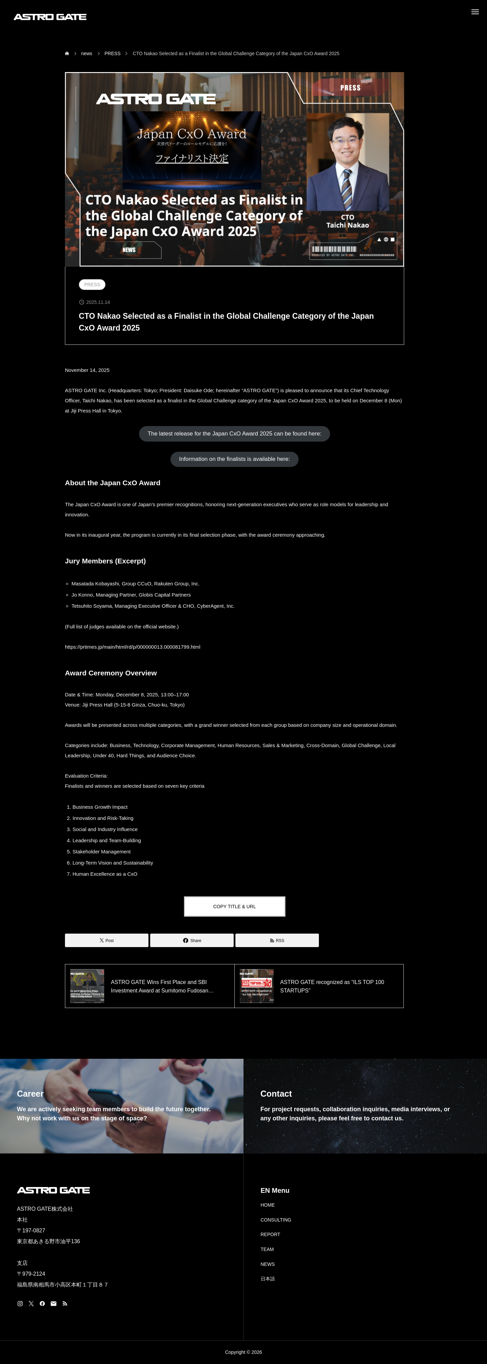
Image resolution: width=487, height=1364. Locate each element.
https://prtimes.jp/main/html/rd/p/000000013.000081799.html (132, 647)
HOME (268, 1205)
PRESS (92, 284)
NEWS (268, 1264)
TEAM (267, 1249)
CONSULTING (276, 1220)
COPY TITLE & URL (234, 906)
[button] (234, 433)
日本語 (268, 1278)
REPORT (270, 1234)
